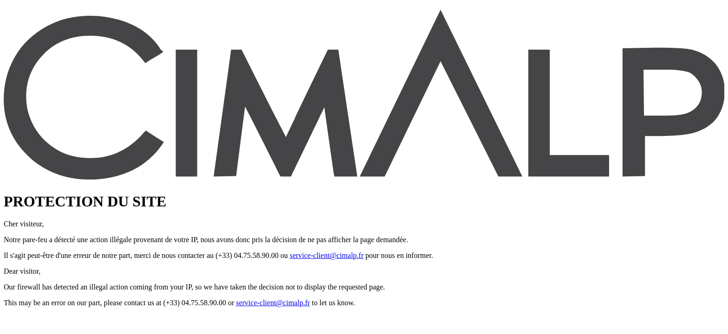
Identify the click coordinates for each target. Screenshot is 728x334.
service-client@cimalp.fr (327, 255)
